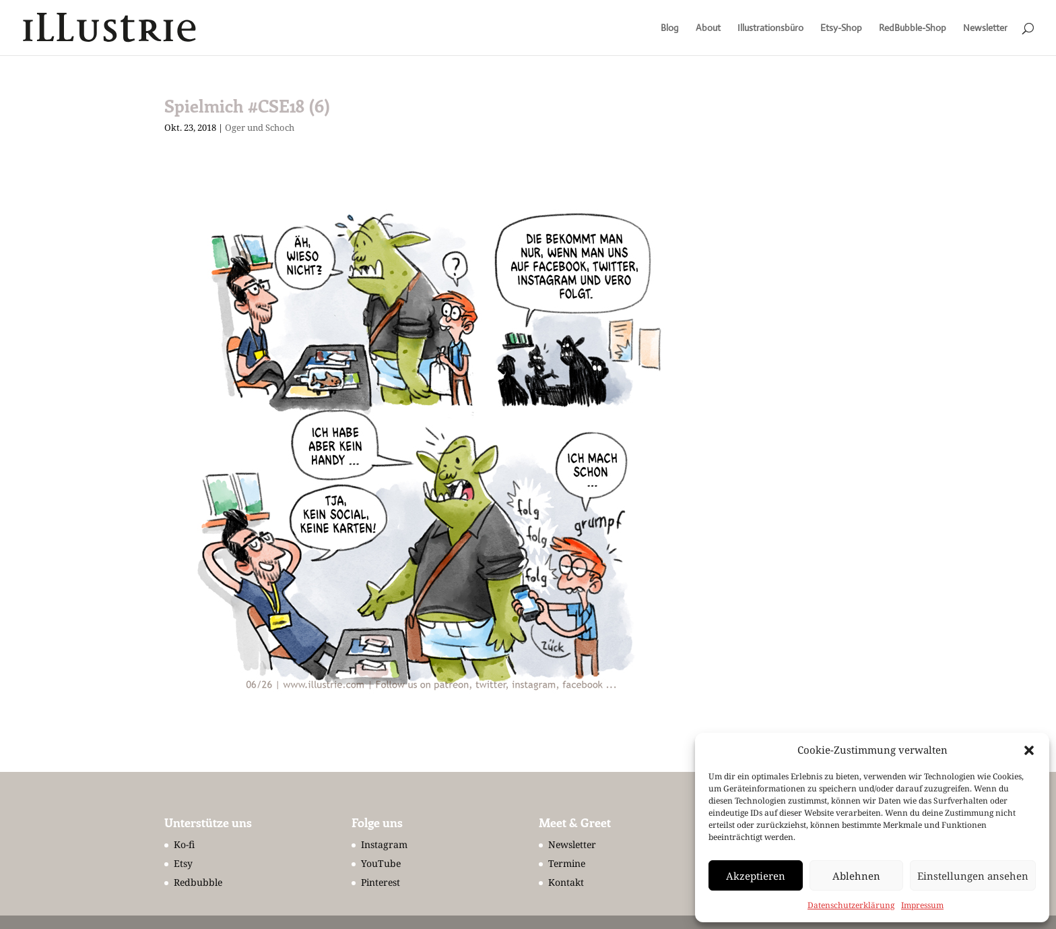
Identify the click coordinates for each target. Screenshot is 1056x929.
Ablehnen (856, 875)
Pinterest (380, 882)
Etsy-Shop (841, 28)
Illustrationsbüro (770, 28)
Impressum (922, 905)
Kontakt (566, 882)
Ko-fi (184, 844)
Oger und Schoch (259, 127)
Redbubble (198, 882)
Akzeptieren (755, 875)
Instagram (384, 844)
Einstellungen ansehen (972, 875)
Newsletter (985, 28)
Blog (670, 28)
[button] (1029, 750)
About (708, 28)
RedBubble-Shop (912, 28)
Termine (566, 863)
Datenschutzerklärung (850, 905)
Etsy (183, 863)
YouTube (381, 863)
